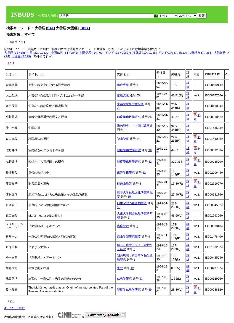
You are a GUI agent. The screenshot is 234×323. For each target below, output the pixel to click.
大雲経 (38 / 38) (14, 52)
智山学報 (123, 138)
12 (132, 268)
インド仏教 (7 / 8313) (172, 52)
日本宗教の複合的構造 (132, 203)
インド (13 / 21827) (118, 52)
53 (141, 278)
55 (138, 95)
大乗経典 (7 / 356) (200, 52)
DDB (84, 28)
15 (129, 196)
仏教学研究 (124, 278)
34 (138, 138)
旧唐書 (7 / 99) (21, 56)
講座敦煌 (123, 226)
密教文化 (123, 95)
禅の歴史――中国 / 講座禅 (134, 125)
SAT (50, 28)
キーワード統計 (14, 308)
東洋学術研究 (126, 172)
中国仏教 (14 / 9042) (64, 52)
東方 (120, 268)
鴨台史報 (123, 85)
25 (118, 108)
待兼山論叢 (124, 183)
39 (150, 150)
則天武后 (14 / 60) (92, 52)
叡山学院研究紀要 (129, 236)
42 (150, 161)
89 (150, 289)
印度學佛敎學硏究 (129, 117)
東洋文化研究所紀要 (130, 104)
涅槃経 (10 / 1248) (145, 52)
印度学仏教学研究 (129, 289)
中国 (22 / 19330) (38, 52)
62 (144, 172)
